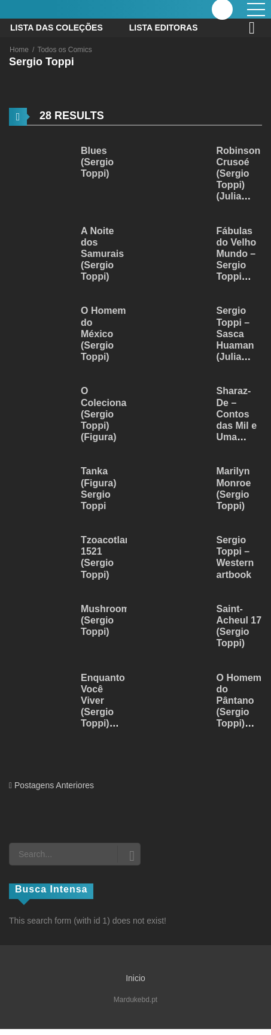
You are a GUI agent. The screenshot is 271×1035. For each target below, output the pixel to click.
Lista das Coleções (56, 27)
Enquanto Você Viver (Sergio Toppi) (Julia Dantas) (103, 712)
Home (19, 50)
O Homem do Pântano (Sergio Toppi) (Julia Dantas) (239, 712)
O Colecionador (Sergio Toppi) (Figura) (111, 414)
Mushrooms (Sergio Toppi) (108, 620)
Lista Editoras (163, 27)
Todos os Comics (64, 50)
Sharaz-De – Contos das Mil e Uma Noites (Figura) (237, 425)
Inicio (135, 978)
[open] (256, 9)
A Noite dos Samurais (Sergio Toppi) (102, 254)
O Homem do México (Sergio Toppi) (103, 333)
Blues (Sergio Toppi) (97, 162)
